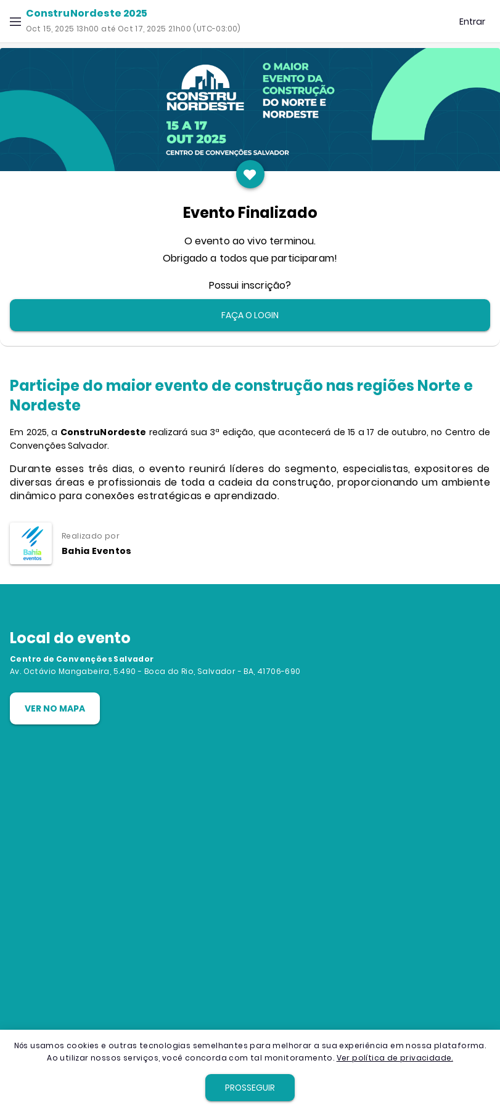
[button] (15, 21)
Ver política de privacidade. (395, 1058)
